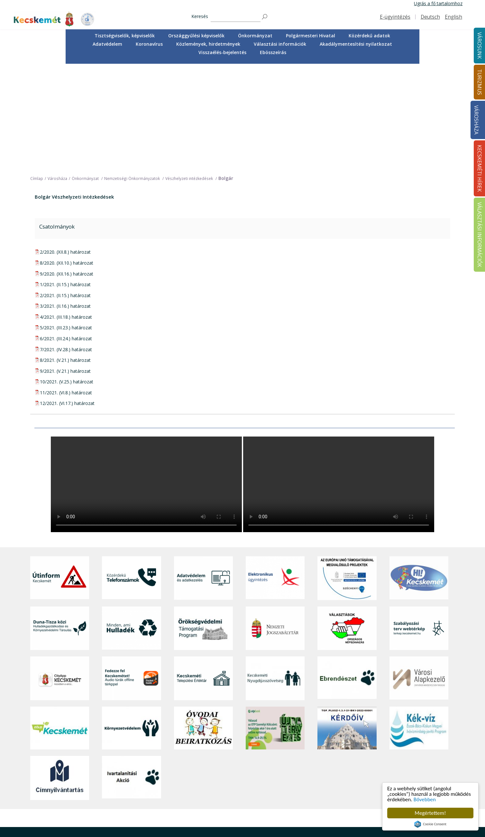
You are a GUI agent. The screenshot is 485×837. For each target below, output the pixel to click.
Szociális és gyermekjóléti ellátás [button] (177, 779)
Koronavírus (149, 44)
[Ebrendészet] (346, 574)
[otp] (275, 623)
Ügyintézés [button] (154, 765)
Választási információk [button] (280, 44)
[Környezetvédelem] (131, 623)
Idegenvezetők (239, 757)
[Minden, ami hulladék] (131, 523)
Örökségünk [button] (237, 765)
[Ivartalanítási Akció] (131, 673)
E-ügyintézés (395, 16)
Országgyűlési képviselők (196, 36)
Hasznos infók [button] (239, 827)
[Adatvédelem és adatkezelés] (203, 473)
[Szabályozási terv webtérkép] (418, 523)
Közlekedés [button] (155, 793)
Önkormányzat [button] (255, 36)
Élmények (234, 779)
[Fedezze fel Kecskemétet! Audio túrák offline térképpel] (131, 574)
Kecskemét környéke (246, 786)
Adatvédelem (107, 44)
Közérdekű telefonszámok (170, 757)
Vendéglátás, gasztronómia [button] (252, 800)
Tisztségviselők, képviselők (125, 36)
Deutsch (430, 16)
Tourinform (236, 750)
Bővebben (425, 799)
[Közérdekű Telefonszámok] (131, 473)
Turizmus (235, 741)
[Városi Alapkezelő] (418, 574)
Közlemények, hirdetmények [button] (208, 44)
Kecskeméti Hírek (407, 741)
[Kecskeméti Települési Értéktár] (203, 574)
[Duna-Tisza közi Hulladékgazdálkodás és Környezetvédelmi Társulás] (59, 523)
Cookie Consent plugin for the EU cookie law (430, 824)
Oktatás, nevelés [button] (160, 786)
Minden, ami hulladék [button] (165, 822)
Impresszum (43, 817)
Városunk (154, 741)
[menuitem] (124, 36)
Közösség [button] (153, 800)
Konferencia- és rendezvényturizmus (245, 817)
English (453, 16)
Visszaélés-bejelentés (222, 52)
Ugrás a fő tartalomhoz (438, 3)
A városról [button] (154, 750)
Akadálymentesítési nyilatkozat (356, 44)
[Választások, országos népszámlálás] (346, 523)
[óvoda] (203, 623)
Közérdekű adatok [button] (369, 36)
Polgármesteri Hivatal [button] (310, 36)
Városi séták (237, 793)
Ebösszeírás (273, 52)
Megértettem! (430, 813)
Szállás (231, 808)
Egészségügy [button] (156, 772)
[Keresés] (236, 17)
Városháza (476, 120)
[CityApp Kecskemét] (59, 574)
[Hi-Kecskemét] (418, 473)
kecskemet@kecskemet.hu (73, 803)
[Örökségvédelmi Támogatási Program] (203, 523)
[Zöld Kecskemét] (59, 623)
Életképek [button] (153, 808)
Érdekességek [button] (238, 772)
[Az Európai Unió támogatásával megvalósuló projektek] (346, 473)
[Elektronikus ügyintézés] (275, 473)
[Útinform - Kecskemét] (59, 473)
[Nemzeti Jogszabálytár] (275, 523)
